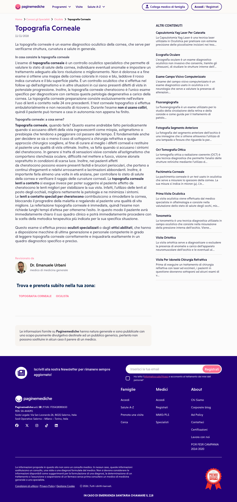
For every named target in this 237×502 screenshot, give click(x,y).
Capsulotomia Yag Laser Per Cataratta (180, 32)
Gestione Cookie (65, 486)
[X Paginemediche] (27, 426)
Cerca (124, 422)
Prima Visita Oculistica (170, 193)
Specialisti (162, 422)
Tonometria (163, 216)
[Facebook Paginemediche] (17, 426)
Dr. (48, 265)
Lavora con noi (200, 437)
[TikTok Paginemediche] (46, 426)
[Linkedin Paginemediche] (56, 426)
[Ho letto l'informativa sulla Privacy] (128, 378)
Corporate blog (201, 407)
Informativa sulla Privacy (156, 376)
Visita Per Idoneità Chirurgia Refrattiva (181, 259)
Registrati (212, 369)
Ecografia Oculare (168, 55)
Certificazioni (199, 429)
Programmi (61, 6)
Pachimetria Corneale (170, 172)
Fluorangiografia (167, 102)
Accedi (125, 399)
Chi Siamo (197, 399)
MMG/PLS (162, 414)
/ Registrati (206, 6)
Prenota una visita (132, 414)
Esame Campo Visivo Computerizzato (181, 76)
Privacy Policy (47, 486)
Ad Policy (197, 414)
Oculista (58, 19)
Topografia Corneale (35, 296)
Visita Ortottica (166, 237)
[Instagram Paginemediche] (36, 426)
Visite (79, 6)
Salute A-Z (96, 6)
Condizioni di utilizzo (26, 486)
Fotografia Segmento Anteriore (177, 128)
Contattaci (197, 422)
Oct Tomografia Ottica (171, 150)
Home (18, 19)
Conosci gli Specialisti (38, 19)
